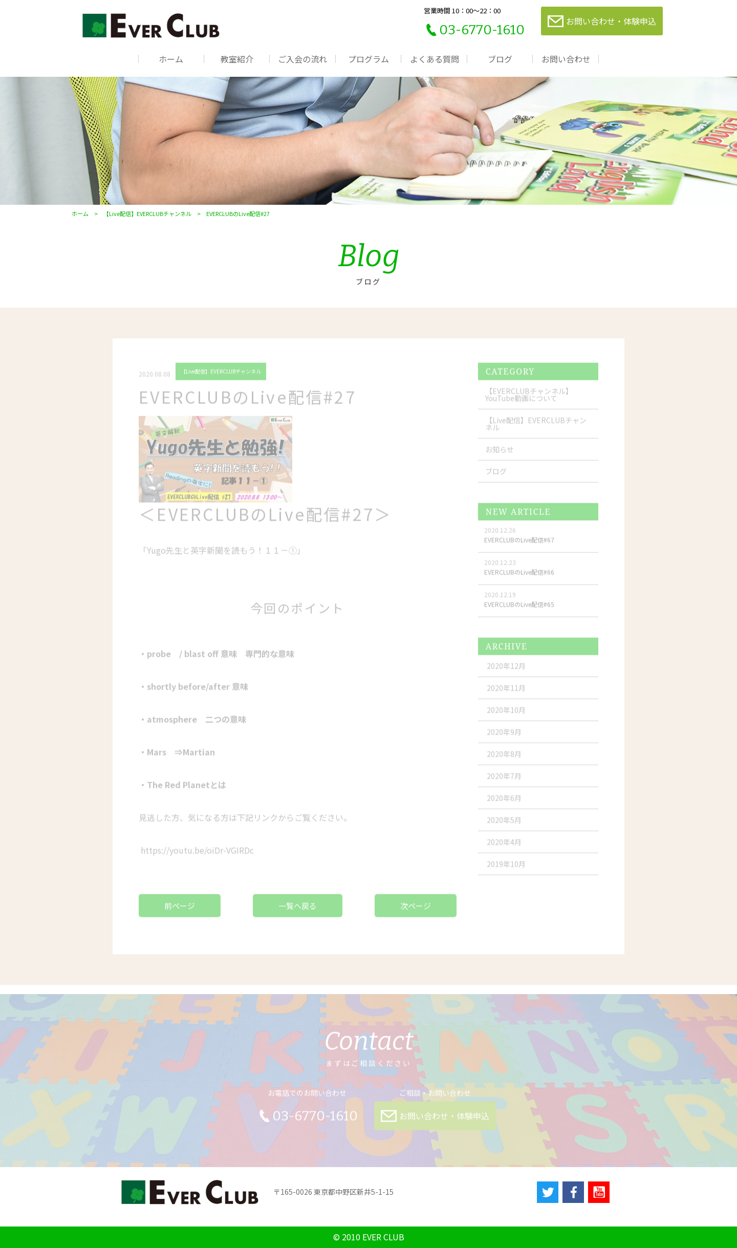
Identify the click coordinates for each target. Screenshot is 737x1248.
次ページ (415, 911)
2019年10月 (506, 869)
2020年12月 (506, 671)
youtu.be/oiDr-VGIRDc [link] (197, 855)
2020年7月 (504, 781)
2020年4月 (504, 847)
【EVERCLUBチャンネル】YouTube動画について (529, 399)
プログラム (368, 59)
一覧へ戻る (297, 911)
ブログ (500, 59)
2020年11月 (506, 693)
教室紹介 (237, 59)
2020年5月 (504, 825)
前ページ (179, 911)
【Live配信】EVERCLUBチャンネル (147, 213)
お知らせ (499, 454)
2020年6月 (504, 803)
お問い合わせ (566, 59)
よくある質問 (434, 59)
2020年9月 (504, 737)
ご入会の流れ (302, 59)
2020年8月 (504, 759)
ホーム (171, 59)
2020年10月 (506, 715)
